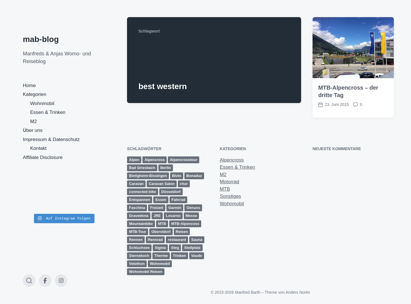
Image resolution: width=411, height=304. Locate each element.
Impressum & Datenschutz (51, 139)
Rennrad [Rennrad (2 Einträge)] (155, 239)
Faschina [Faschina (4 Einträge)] (137, 208)
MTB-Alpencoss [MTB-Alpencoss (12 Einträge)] (185, 224)
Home (29, 85)
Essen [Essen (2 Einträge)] (160, 200)
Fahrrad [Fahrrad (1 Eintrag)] (178, 200)
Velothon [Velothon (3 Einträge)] (137, 263)
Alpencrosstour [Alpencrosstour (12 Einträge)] (183, 160)
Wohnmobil (42, 103)
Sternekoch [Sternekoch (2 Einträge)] (139, 255)
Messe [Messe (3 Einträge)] (191, 216)
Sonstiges (230, 196)
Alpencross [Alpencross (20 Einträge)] (154, 160)
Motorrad (229, 181)
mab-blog (41, 39)
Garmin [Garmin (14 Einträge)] (175, 208)
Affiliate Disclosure (43, 157)
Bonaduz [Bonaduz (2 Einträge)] (194, 176)
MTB (225, 189)
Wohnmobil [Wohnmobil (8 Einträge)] (160, 263)
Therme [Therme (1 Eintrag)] (161, 255)
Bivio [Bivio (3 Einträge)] (176, 176)
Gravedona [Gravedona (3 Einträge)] (138, 216)
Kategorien (34, 94)
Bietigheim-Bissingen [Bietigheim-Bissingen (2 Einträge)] (148, 176)
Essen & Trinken (48, 112)
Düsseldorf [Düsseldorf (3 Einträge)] (171, 192)
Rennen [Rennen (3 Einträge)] (136, 239)
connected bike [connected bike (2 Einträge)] (142, 192)
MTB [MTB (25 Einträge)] (162, 224)
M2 (33, 121)
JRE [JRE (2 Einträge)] (157, 216)
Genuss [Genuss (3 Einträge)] (193, 208)
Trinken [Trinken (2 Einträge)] (179, 255)
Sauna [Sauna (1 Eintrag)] (196, 239)
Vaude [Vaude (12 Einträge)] (196, 255)
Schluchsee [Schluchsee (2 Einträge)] (139, 247)
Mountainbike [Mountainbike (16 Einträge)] (141, 224)
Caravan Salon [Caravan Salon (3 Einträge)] (161, 184)
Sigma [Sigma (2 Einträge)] (160, 247)
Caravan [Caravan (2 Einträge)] (136, 184)
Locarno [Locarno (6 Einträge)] (173, 216)
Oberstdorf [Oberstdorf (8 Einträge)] (160, 231)
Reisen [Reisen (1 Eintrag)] (182, 231)
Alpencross (232, 160)
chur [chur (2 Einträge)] (184, 184)
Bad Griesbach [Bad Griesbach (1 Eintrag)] (142, 168)
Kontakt (38, 148)
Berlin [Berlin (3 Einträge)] (165, 168)
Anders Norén (297, 292)
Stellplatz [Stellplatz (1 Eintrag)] (192, 247)
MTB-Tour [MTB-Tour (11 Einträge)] (137, 231)
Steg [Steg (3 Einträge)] (175, 247)
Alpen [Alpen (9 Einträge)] (134, 160)
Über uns (33, 130)
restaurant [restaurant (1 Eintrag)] (177, 239)
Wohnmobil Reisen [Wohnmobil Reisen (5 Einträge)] (145, 271)
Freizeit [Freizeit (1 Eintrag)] (156, 208)
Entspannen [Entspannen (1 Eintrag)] (139, 200)
